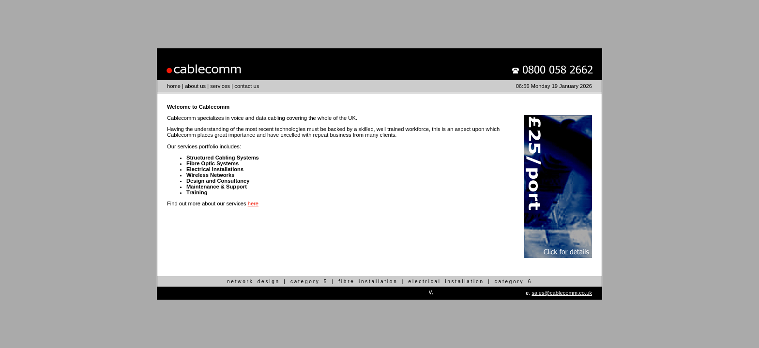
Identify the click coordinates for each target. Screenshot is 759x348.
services (220, 86)
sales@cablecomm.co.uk (561, 293)
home (174, 86)
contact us (246, 86)
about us (195, 86)
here (253, 203)
